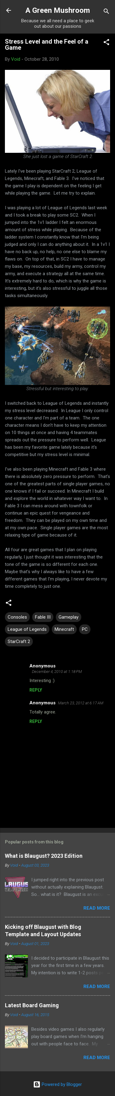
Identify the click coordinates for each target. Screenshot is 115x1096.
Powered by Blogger (57, 1084)
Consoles (17, 617)
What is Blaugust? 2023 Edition (43, 856)
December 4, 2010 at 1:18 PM (57, 671)
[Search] (106, 12)
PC (85, 629)
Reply (35, 690)
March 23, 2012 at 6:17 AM (80, 703)
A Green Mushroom (57, 10)
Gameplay (69, 617)
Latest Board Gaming (32, 1005)
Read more (96, 908)
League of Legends (27, 629)
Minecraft (64, 629)
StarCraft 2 (19, 641)
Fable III (43, 617)
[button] (106, 43)
